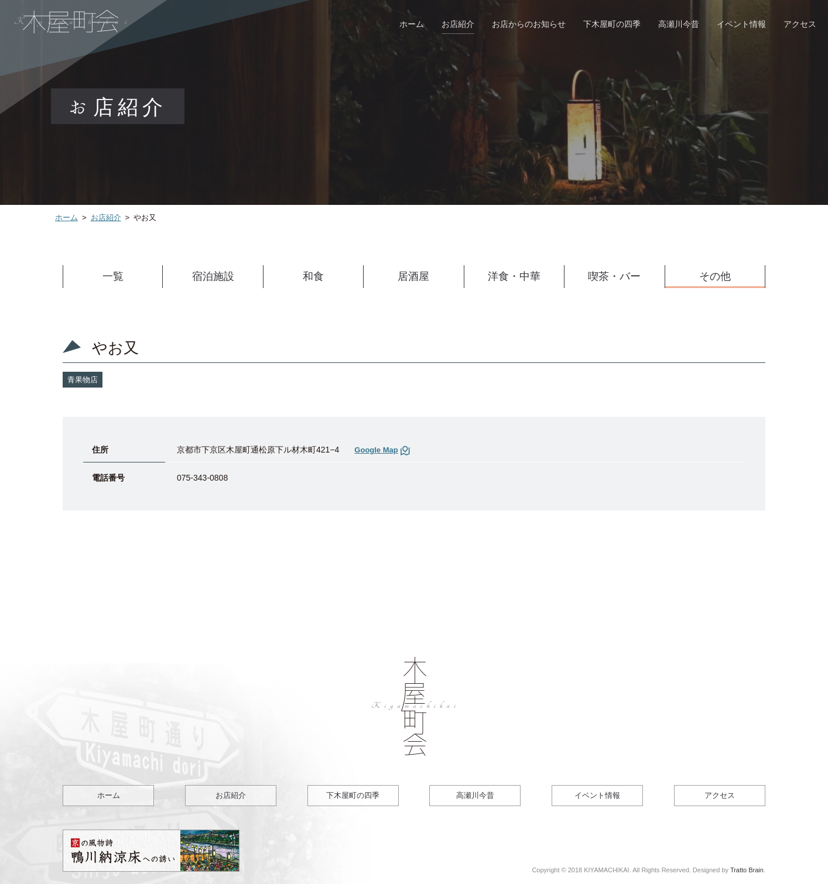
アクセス (799, 24)
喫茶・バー (614, 276)
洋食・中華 (514, 276)
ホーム (411, 24)
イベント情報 (741, 24)
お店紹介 (458, 24)
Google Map (376, 450)
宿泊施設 (213, 276)
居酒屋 (413, 276)
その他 (715, 276)
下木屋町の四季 (612, 24)
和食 (313, 276)
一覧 (113, 276)
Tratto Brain (747, 869)
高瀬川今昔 (678, 24)
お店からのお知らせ (529, 24)
